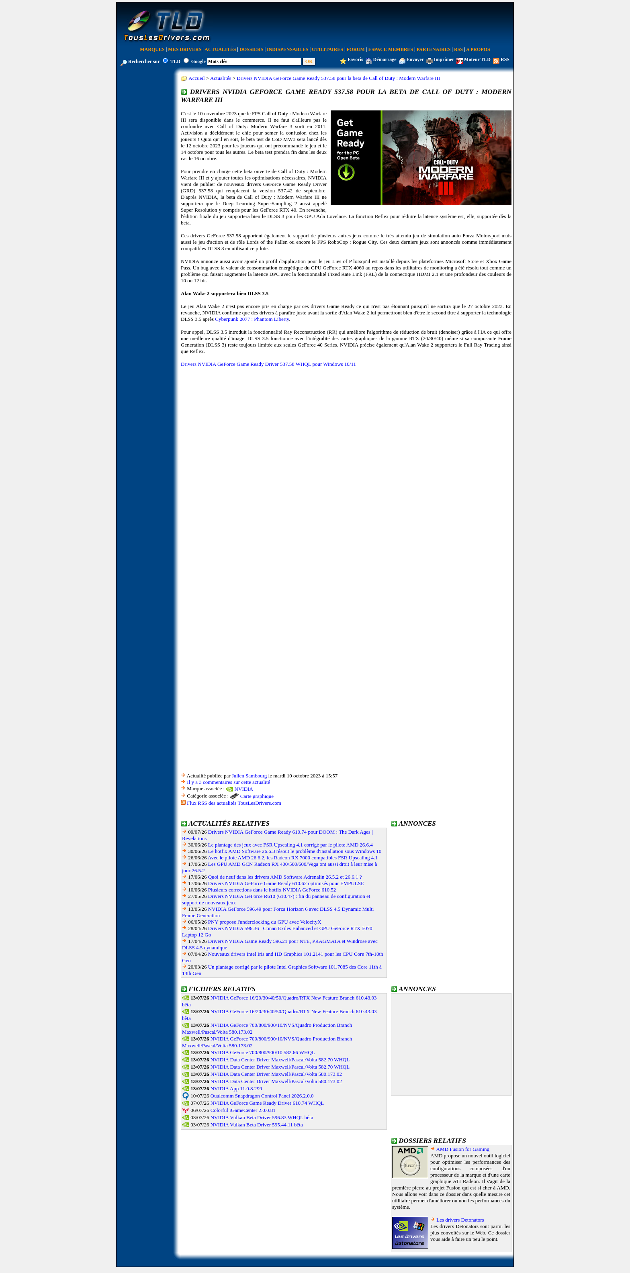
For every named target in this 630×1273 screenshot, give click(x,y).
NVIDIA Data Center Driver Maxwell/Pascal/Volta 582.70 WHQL (280, 1060)
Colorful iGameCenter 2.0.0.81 (243, 1110)
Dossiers (251, 49)
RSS (458, 49)
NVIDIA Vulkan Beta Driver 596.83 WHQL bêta (262, 1117)
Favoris (355, 59)
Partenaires (434, 49)
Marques (152, 49)
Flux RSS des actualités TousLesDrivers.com (234, 803)
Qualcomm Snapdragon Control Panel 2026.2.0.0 (262, 1096)
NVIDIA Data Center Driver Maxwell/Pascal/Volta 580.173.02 (276, 1074)
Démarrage (385, 59)
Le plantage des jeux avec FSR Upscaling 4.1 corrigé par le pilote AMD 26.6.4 (290, 845)
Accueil (196, 78)
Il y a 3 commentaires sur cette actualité (228, 782)
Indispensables (287, 49)
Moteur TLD (477, 59)
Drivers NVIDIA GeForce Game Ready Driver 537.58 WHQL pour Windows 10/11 (268, 364)
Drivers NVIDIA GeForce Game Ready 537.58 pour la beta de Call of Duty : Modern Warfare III (338, 78)
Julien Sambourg (249, 776)
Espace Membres (390, 49)
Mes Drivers (184, 49)
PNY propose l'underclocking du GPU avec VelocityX (264, 922)
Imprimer (444, 59)
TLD (175, 61)
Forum (356, 49)
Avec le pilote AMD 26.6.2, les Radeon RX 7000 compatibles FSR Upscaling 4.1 (293, 858)
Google (198, 61)
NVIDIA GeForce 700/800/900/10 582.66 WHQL (263, 1052)
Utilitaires (327, 49)
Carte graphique (257, 796)
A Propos (478, 49)
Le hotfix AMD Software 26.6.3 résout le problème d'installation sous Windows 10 (295, 851)
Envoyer (415, 59)
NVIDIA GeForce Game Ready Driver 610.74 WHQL (267, 1103)
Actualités (220, 49)
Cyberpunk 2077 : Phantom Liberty (252, 319)
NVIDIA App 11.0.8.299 (236, 1088)
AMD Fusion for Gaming (463, 1149)
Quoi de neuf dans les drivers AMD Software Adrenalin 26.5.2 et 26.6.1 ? (285, 877)
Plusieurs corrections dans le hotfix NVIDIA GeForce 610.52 (272, 890)
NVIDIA (244, 789)
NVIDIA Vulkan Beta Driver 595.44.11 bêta (257, 1125)
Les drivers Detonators (460, 1220)
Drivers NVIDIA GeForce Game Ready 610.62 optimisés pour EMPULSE (286, 883)
